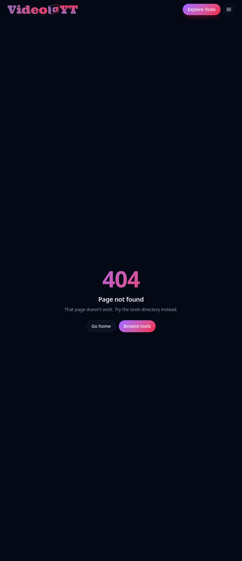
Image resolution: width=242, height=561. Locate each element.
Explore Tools (202, 9)
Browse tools (137, 326)
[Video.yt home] (43, 9)
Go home (101, 326)
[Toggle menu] (228, 9)
